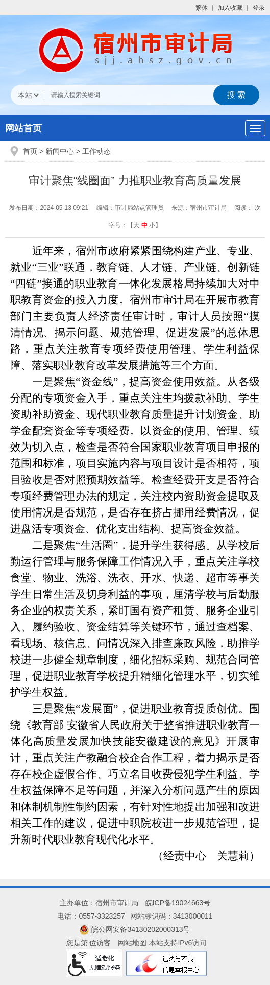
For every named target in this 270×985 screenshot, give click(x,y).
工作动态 (96, 151)
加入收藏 (230, 7)
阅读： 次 (247, 208)
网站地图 (132, 943)
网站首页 (23, 128)
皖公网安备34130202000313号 (135, 929)
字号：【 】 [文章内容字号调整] (135, 225)
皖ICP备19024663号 (178, 903)
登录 (259, 7)
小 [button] (152, 225)
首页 (30, 151)
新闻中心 (59, 151)
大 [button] (136, 225)
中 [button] (144, 225)
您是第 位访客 (88, 943)
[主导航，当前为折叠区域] (255, 128)
